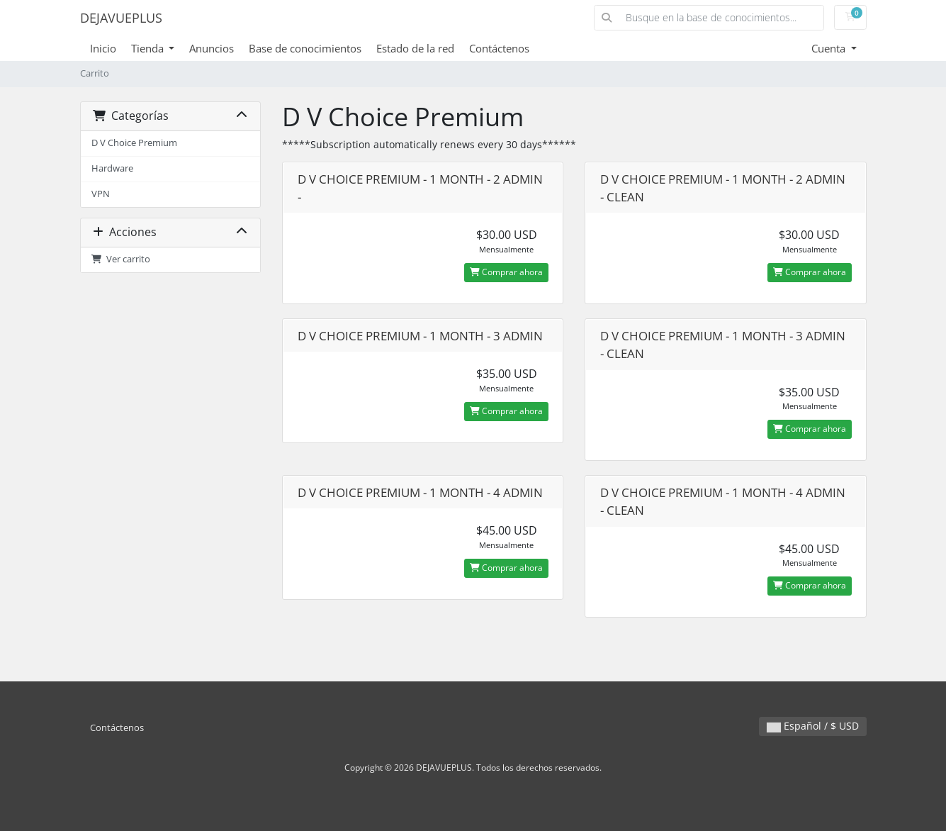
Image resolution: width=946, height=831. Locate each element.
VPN (100, 194)
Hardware (112, 168)
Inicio (103, 48)
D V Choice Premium (134, 143)
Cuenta (829, 48)
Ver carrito (121, 259)
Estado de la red (415, 48)
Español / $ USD (813, 725)
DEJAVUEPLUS (121, 17)
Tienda (149, 48)
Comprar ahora (506, 272)
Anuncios (211, 48)
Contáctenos (499, 48)
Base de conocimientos (305, 48)
